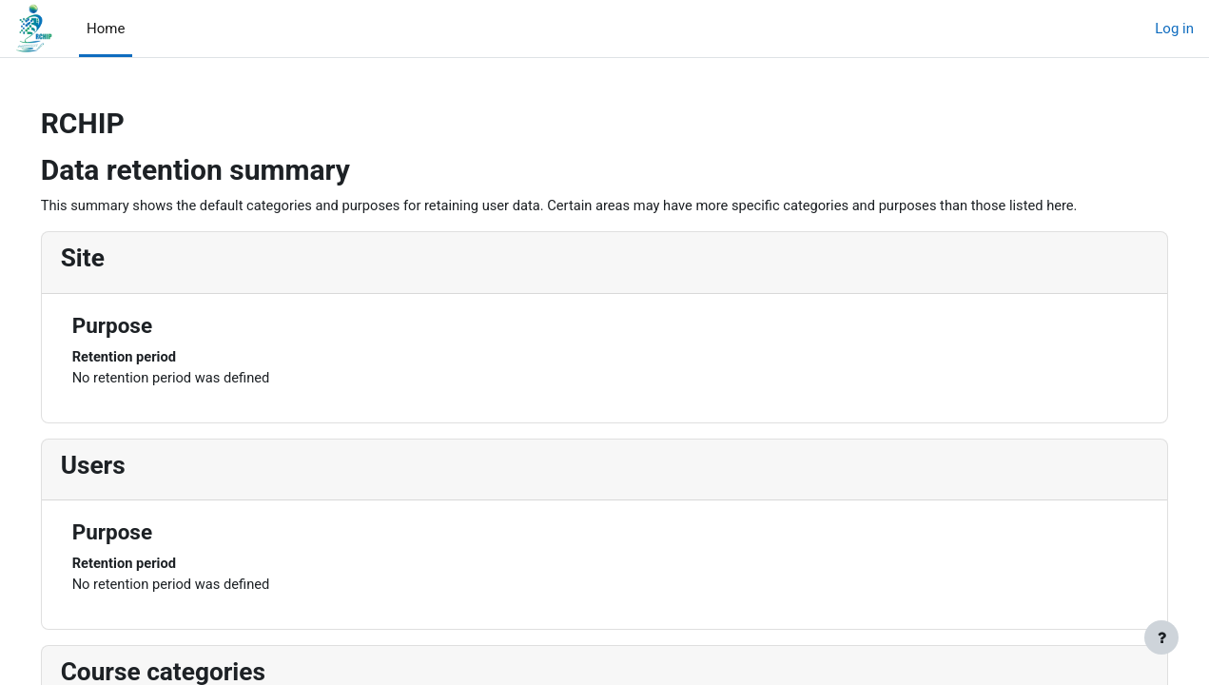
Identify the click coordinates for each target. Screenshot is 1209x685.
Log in (1174, 28)
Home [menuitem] (106, 28)
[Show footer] (1161, 637)
